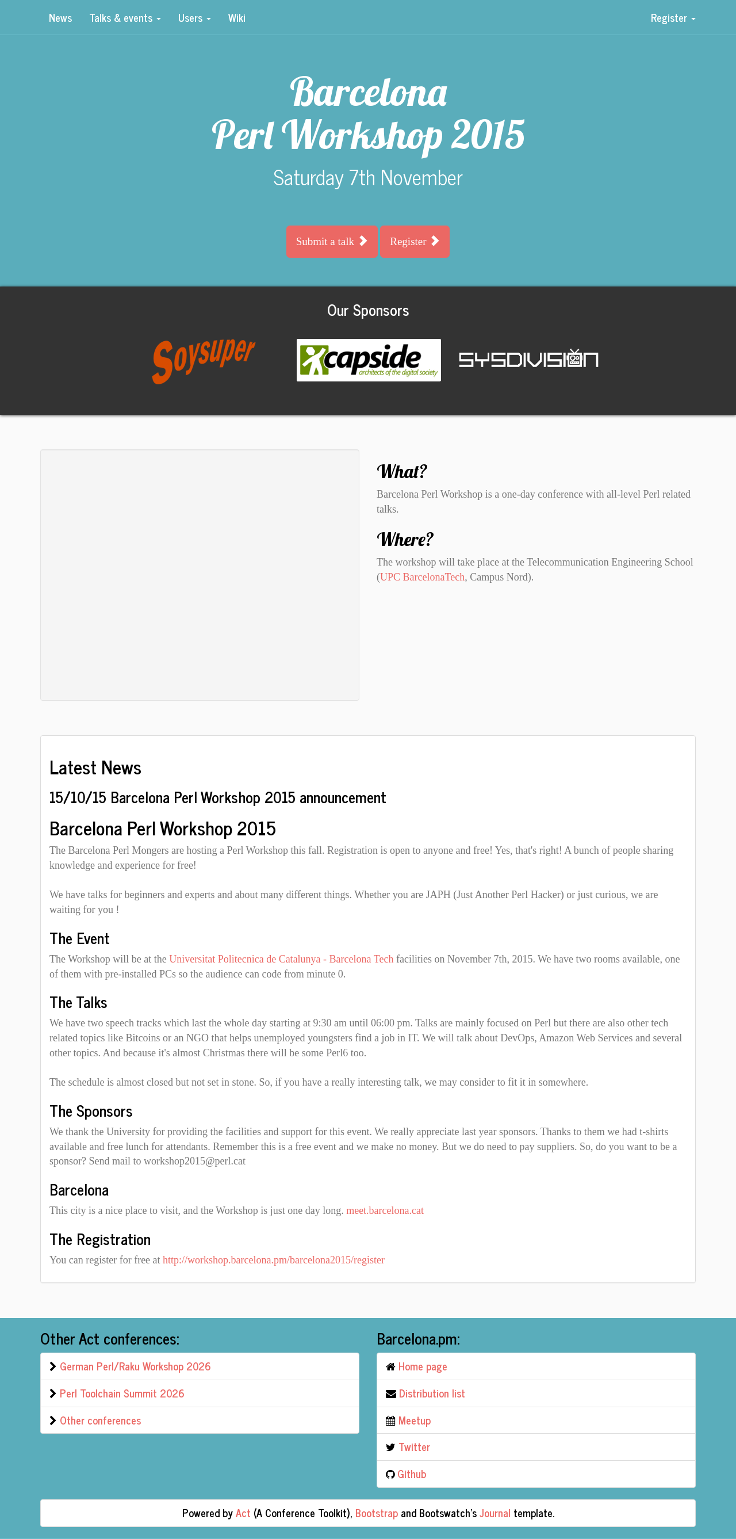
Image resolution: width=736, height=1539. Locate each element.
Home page (422, 1365)
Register (673, 17)
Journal (495, 1512)
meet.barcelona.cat (385, 1210)
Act (243, 1512)
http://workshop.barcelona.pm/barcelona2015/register (274, 1260)
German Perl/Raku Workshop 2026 (135, 1365)
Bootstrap (376, 1512)
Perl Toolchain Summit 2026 (122, 1392)
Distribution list (432, 1392)
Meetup (414, 1420)
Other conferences (100, 1420)
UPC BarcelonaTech (422, 577)
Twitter (414, 1446)
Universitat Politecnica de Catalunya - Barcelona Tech (281, 959)
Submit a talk (332, 241)
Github (411, 1473)
